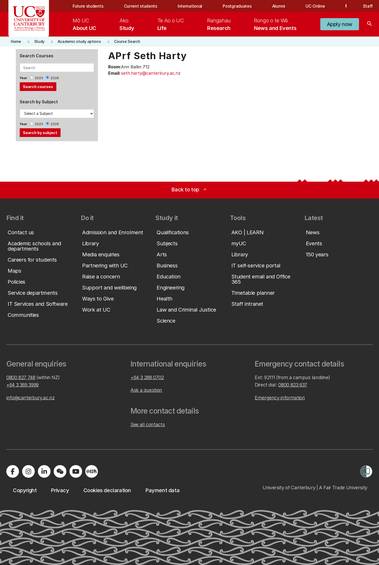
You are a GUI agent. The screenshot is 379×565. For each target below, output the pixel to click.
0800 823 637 (292, 385)
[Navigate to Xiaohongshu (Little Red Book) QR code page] (91, 471)
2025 (39, 78)
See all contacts (148, 424)
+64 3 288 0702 (147, 377)
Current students (140, 6)
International (190, 6)
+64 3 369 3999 (22, 385)
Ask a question (146, 390)
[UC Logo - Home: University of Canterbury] (28, 18)
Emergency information (280, 397)
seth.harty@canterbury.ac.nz (151, 73)
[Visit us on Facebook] (12, 471)
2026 (55, 78)
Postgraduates (237, 6)
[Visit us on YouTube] (75, 471)
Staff (368, 6)
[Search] (369, 24)
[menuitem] (84, 24)
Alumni (278, 6)
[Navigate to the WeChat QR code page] (60, 471)
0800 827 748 (20, 377)
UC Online (315, 6)
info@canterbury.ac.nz (30, 397)
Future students (88, 6)
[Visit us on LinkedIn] (44, 471)
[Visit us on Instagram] (28, 471)
